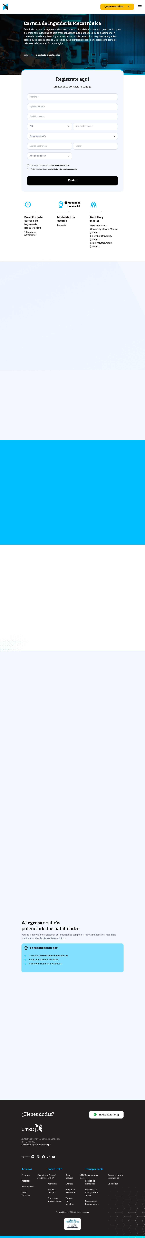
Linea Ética (113, 1183)
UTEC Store (82, 1176)
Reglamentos (91, 1175)
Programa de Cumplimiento (92, 1202)
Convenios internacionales (55, 1199)
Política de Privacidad (90, 1182)
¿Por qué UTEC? (52, 1176)
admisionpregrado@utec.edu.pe (35, 1145)
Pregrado (25, 1175)
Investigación (27, 1186)
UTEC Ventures (25, 1194)
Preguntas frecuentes (71, 1191)
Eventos (69, 1183)
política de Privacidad (57, 165)
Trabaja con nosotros (70, 1201)
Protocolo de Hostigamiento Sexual (92, 1192)
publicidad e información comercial (62, 169)
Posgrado (26, 1180)
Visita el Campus (52, 1191)
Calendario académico (42, 1176)
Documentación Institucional (115, 1176)
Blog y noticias (69, 1176)
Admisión (52, 1183)
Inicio (26, 55)
